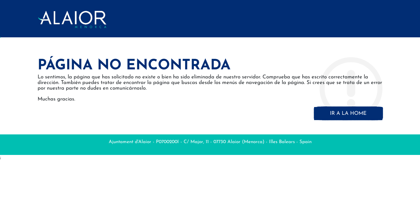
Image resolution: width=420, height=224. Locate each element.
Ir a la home (348, 113)
